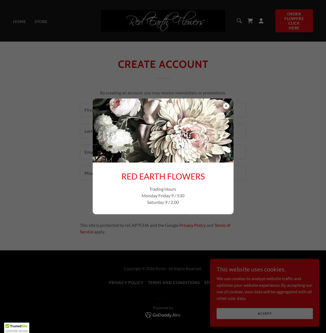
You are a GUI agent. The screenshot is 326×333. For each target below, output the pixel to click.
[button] (16, 328)
